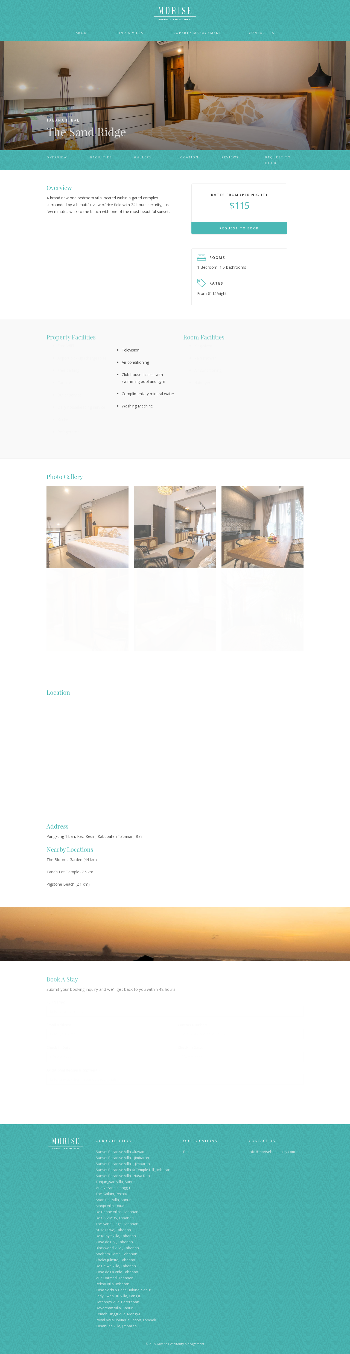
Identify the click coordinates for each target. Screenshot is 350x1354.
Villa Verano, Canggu (113, 1187)
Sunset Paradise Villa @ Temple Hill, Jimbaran (133, 1169)
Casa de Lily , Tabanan (114, 1241)
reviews (230, 157)
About (83, 33)
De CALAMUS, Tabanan (115, 1217)
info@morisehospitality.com (272, 1151)
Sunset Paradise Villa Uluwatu (120, 1151)
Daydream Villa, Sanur (114, 1307)
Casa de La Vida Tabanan (117, 1271)
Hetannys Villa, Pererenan (117, 1301)
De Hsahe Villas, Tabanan (117, 1211)
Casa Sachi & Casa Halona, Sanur (123, 1289)
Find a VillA (130, 33)
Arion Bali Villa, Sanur (113, 1199)
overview (56, 157)
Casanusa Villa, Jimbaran (116, 1325)
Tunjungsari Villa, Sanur (115, 1181)
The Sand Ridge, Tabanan (117, 1223)
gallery (143, 157)
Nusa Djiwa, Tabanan (113, 1229)
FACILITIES (101, 157)
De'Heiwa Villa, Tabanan (116, 1265)
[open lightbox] (87, 510)
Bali (186, 1151)
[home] (175, 13)
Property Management (196, 33)
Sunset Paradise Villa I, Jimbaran (122, 1157)
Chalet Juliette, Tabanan (115, 1259)
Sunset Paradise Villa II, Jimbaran (123, 1163)
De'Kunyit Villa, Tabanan (116, 1235)
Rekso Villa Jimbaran (112, 1283)
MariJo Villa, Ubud (110, 1205)
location (188, 157)
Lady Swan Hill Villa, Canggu (118, 1295)
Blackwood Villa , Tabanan (117, 1247)
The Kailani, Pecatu (111, 1193)
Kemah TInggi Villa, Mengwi (118, 1313)
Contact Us (262, 33)
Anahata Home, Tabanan (116, 1253)
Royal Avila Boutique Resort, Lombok (126, 1319)
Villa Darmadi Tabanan (114, 1277)
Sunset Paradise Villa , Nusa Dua (123, 1175)
